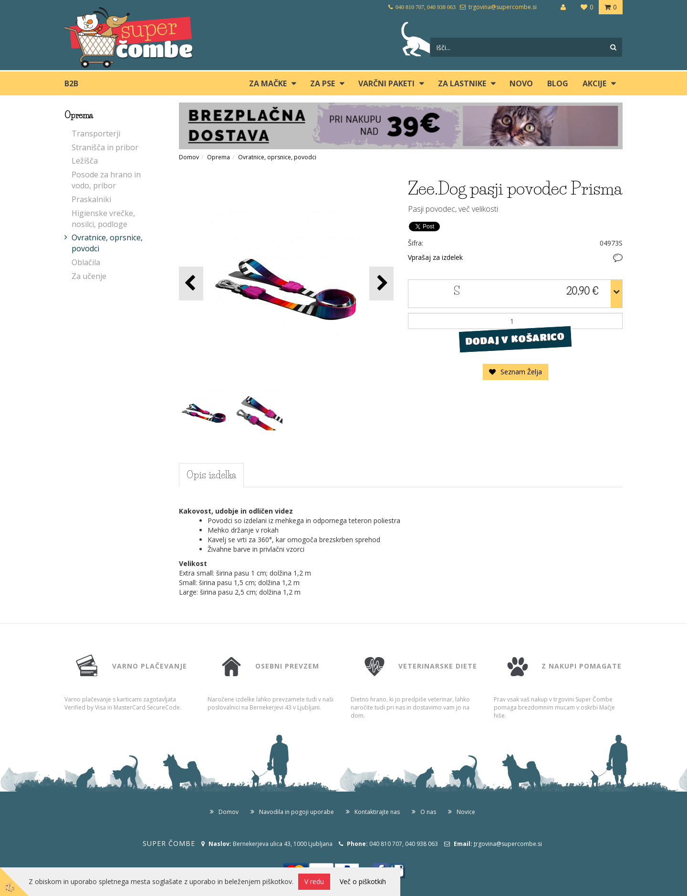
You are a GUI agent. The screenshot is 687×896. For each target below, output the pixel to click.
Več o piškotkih (363, 881)
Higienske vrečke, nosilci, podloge (103, 218)
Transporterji (96, 133)
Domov (189, 157)
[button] (381, 283)
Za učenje (89, 276)
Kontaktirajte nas (377, 812)
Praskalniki (91, 199)
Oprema (218, 157)
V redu (314, 881)
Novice (466, 812)
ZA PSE (322, 83)
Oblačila (86, 262)
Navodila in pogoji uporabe (296, 812)
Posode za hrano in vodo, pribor (106, 180)
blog (557, 83)
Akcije (594, 83)
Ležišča (85, 160)
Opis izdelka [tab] (211, 475)
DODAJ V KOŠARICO (515, 339)
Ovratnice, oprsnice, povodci (107, 243)
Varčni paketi (386, 83)
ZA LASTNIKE (462, 83)
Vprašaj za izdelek (435, 257)
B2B (71, 83)
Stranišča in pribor (105, 147)
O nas (428, 812)
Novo (521, 83)
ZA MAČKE (268, 83)
